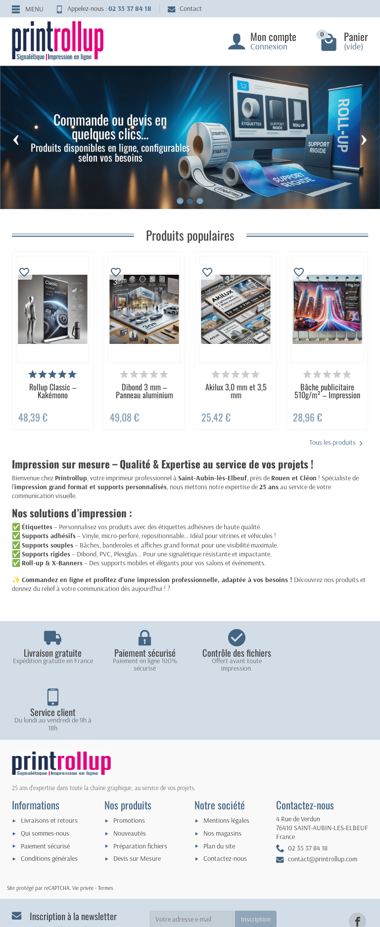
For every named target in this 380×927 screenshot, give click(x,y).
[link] (357, 862)
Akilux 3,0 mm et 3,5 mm (236, 391)
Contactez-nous (225, 799)
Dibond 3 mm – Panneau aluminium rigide (144, 395)
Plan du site (219, 786)
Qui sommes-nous (45, 773)
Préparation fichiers (140, 786)
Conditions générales (49, 799)
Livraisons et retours (49, 761)
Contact (185, 8)
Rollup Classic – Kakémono (52, 391)
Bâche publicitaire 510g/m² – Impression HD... (327, 395)
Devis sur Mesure (137, 799)
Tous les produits (335, 442)
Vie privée (83, 828)
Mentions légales (226, 761)
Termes (105, 828)
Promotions (129, 761)
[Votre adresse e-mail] (192, 859)
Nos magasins (222, 773)
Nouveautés (129, 773)
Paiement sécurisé (45, 786)
